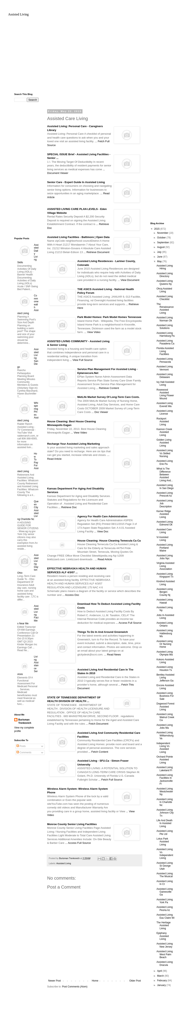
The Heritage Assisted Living (163, 925)
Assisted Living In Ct (164, 883)
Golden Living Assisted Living (163, 442)
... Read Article (103, 559)
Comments (23, 752)
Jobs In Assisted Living (165, 616)
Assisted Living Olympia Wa (164, 653)
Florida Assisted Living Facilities (165, 351)
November (163, 232)
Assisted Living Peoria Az (164, 908)
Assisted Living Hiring (164, 267)
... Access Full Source (129, 622)
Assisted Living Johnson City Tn (165, 812)
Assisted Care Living (164, 531)
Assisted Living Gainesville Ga (164, 892)
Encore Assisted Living (165, 687)
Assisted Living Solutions (164, 327)
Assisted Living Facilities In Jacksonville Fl (164, 779)
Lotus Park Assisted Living (162, 841)
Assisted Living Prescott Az (164, 494)
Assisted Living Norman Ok (164, 319)
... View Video (92, 332)
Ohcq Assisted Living (164, 290)
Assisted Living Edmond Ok (164, 523)
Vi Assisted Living (162, 539)
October (161, 237)
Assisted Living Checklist (164, 298)
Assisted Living (18, 14)
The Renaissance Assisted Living (165, 308)
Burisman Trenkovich (24, 721)
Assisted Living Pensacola (164, 360)
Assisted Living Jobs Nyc (164, 557)
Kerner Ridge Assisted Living (163, 514)
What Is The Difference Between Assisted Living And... (164, 474)
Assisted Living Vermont (164, 368)
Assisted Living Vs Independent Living (164, 853)
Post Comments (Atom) (74, 986)
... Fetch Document (97, 723)
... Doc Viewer (99, 412)
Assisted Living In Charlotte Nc (164, 802)
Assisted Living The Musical (164, 875)
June (160, 256)
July (159, 252)
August (161, 247)
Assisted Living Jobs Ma (164, 726)
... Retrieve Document (97, 252)
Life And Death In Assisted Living (164, 823)
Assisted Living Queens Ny (164, 282)
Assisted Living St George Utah (164, 866)
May (159, 261)
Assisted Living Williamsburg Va (165, 735)
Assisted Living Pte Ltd (164, 832)
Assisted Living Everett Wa (164, 404)
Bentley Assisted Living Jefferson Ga (165, 677)
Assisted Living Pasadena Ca (165, 342)
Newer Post (54, 980)
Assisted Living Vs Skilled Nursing (164, 453)
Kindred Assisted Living (165, 583)
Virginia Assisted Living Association (165, 566)
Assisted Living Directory (164, 275)
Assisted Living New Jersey (164, 945)
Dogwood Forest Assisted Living (165, 706)
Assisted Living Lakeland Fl (164, 769)
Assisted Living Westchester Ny (164, 791)
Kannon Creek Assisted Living (164, 432)
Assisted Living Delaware (164, 376)
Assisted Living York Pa (164, 901)
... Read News (112, 654)
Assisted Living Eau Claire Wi (165, 916)
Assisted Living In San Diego (165, 486)
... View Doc (101, 531)
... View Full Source (81, 359)
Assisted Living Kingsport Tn (164, 575)
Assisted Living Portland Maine (164, 547)
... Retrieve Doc (67, 507)
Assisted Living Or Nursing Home (164, 644)
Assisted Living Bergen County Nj (164, 592)
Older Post (135, 980)
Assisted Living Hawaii (164, 601)
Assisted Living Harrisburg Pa (165, 334)
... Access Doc (70, 594)
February (162, 980)
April (160, 971)
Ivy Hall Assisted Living (165, 383)
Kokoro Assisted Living (165, 661)
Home (95, 980)
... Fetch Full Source (110, 779)
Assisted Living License (164, 412)
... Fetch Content (98, 751)
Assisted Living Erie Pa (164, 462)
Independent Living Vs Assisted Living (163, 747)
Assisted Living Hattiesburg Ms (164, 633)
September (163, 242)
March (161, 975)
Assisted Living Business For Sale (165, 696)
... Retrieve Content (107, 388)
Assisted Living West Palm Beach (164, 954)
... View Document (128, 280)
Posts (21, 746)
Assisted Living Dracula (164, 963)
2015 (157, 228)
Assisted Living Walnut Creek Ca (165, 717)
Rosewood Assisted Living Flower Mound (165, 394)
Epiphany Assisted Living (162, 936)
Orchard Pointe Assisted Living (164, 759)
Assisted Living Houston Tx (164, 668)
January (161, 985)
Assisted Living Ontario (164, 624)
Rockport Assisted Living (162, 421)
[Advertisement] (94, 56)
